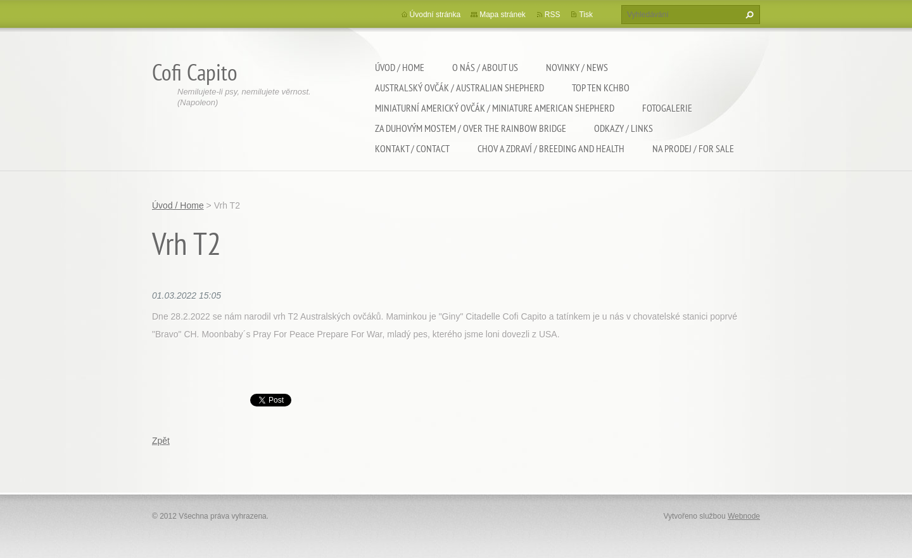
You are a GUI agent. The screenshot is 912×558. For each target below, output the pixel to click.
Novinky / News (577, 67)
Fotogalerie (667, 107)
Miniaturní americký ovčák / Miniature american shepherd (494, 107)
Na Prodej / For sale (693, 148)
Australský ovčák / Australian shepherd (459, 87)
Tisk (586, 14)
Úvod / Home (399, 67)
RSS (552, 14)
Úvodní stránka (435, 14)
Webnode (744, 516)
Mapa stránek (502, 14)
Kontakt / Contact (412, 148)
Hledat (747, 14)
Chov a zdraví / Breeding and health (551, 148)
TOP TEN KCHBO (601, 87)
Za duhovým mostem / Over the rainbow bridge (470, 128)
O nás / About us (485, 67)
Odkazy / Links (623, 128)
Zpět (161, 441)
